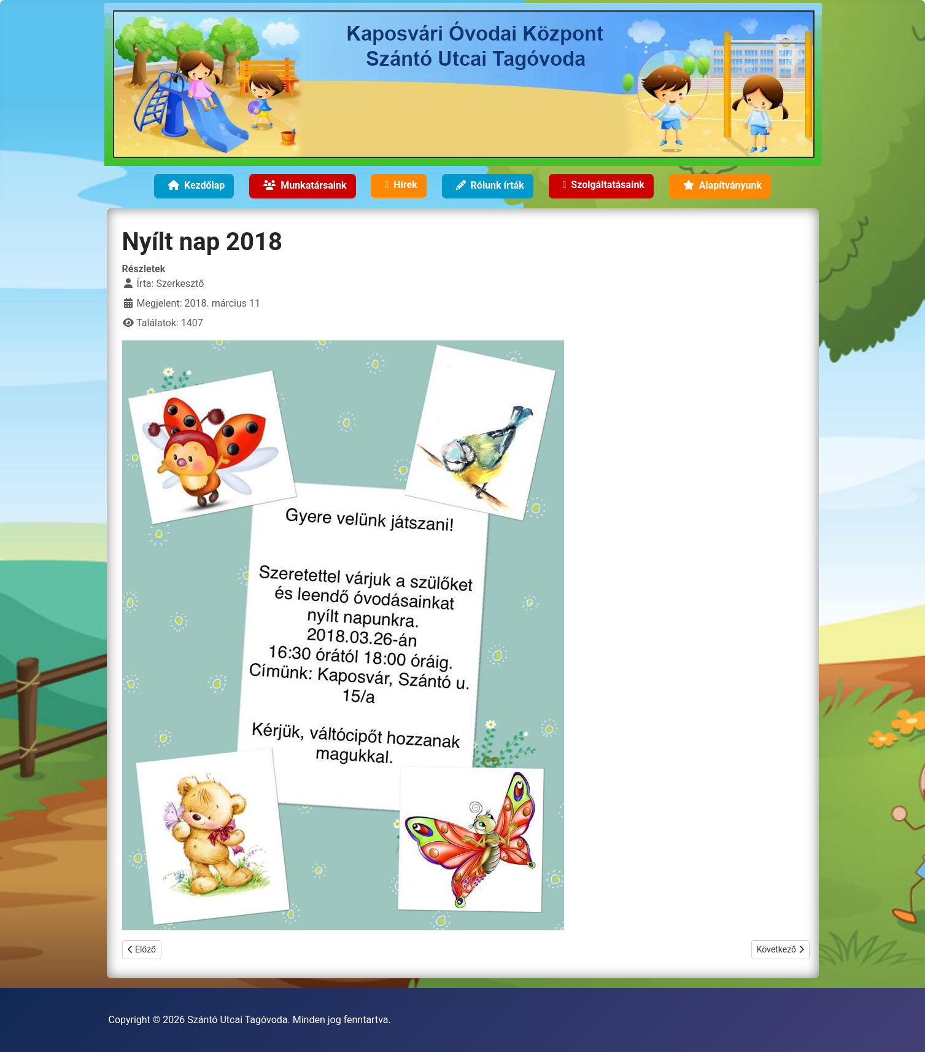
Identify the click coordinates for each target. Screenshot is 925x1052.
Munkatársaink (302, 187)
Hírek (398, 187)
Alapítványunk (720, 187)
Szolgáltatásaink (601, 187)
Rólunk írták (487, 187)
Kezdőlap (194, 187)
